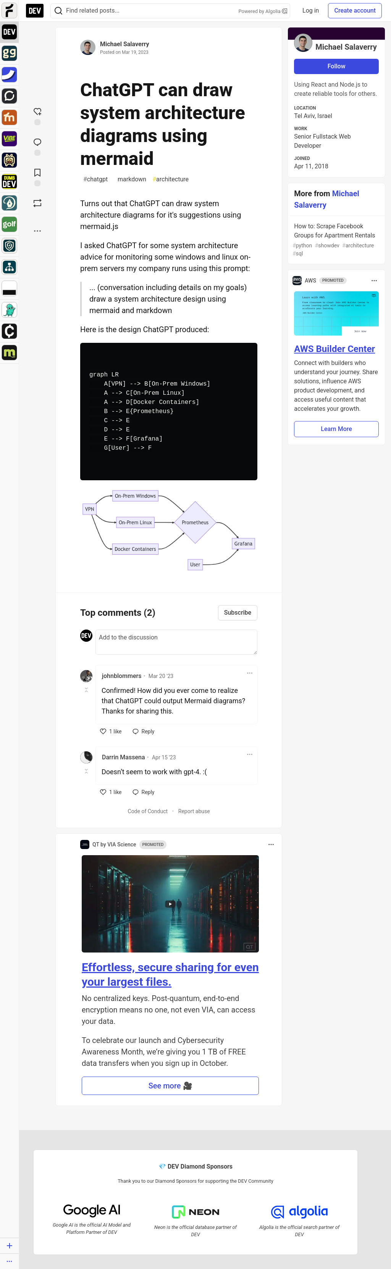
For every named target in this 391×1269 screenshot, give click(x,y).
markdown (130, 179)
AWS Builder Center (334, 349)
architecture (170, 179)
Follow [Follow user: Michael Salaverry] (337, 66)
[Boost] (37, 203)
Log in (310, 10)
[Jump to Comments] (37, 146)
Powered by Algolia (263, 11)
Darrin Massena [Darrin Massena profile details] (123, 757)
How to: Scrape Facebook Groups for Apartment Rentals (335, 240)
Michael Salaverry (124, 44)
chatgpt (95, 179)
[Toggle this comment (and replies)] (87, 690)
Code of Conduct (148, 811)
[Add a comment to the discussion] (176, 642)
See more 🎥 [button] (170, 1085)
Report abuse (194, 811)
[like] (110, 731)
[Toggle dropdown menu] (250, 673)
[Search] (58, 11)
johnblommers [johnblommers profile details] (121, 676)
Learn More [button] (336, 429)
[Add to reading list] (37, 177)
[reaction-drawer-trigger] (37, 115)
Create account (355, 10)
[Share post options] (37, 231)
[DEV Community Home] (34, 10)
